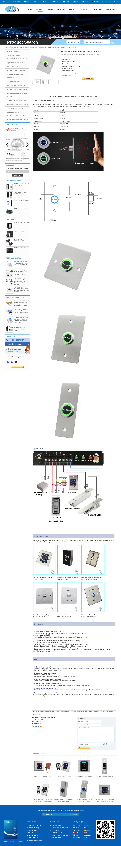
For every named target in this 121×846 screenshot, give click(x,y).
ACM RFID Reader (19, 231)
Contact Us (110, 9)
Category (11, 47)
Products (40, 9)
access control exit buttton (63, 711)
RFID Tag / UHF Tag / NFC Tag (16, 85)
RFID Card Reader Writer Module (17, 89)
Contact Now (17, 367)
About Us (73, 9)
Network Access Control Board (16, 101)
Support (84, 9)
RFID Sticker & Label (13, 82)
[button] (27, 145)
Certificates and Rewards (34, 840)
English (7, 1)
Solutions (61, 9)
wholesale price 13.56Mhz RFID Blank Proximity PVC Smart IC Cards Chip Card (21, 263)
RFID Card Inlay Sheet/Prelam (16, 70)
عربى (37, 1)
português (107, 1)
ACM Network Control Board (21, 209)
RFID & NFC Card (12, 66)
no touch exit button (76, 711)
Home (30, 9)
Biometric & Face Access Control (17, 104)
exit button (52, 711)
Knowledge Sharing (32, 835)
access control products (42, 711)
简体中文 (17, 1)
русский (28, 1)
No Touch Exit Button (38, 47)
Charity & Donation (32, 837)
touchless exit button (99, 711)
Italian (86, 1)
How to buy (97, 9)
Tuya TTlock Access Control (16, 63)
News (50, 9)
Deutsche (96, 1)
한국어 (76, 1)
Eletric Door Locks (13, 112)
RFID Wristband (12, 78)
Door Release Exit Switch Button (23, 47)
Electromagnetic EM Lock (15, 108)
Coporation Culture (32, 830)
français (47, 1)
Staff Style (30, 832)
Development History (33, 828)
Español (57, 1)
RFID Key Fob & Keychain (15, 74)
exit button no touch (87, 711)
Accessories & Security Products (17, 119)
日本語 (67, 1)
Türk (117, 1)
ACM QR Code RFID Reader (21, 222)
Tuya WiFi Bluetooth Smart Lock (17, 59)
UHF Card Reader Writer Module (17, 93)
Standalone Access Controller (16, 97)
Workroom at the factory (34, 825)
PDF (39, 723)
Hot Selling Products (13, 55)
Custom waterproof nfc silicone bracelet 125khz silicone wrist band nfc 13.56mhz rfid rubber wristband (20, 281)
